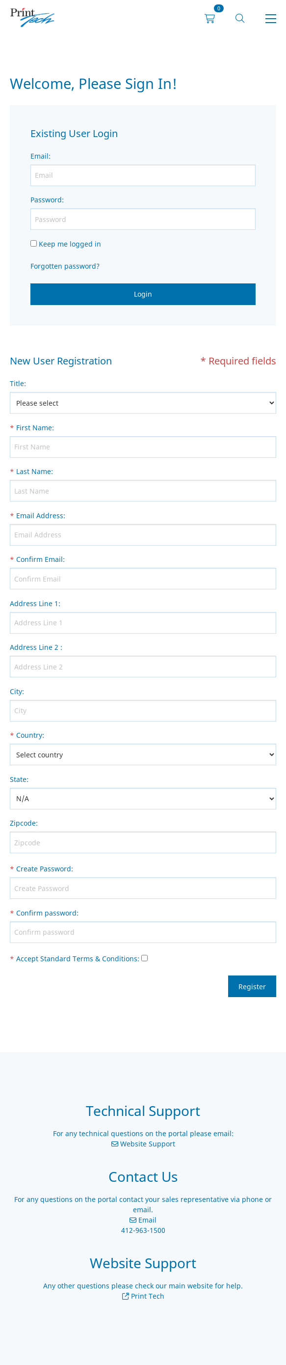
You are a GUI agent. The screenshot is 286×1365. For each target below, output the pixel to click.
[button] (240, 19)
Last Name (33, 471)
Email (39, 156)
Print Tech (146, 1296)
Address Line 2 (34, 647)
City (16, 691)
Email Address (39, 515)
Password (46, 199)
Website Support (146, 1143)
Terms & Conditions (105, 958)
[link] (32, 18)
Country (29, 735)
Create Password (43, 868)
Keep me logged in (70, 244)
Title (17, 383)
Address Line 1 (34, 603)
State (18, 779)
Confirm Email (39, 559)
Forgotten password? (65, 266)
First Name (34, 427)
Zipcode (23, 823)
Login (143, 294)
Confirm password (46, 913)
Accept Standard (43, 958)
